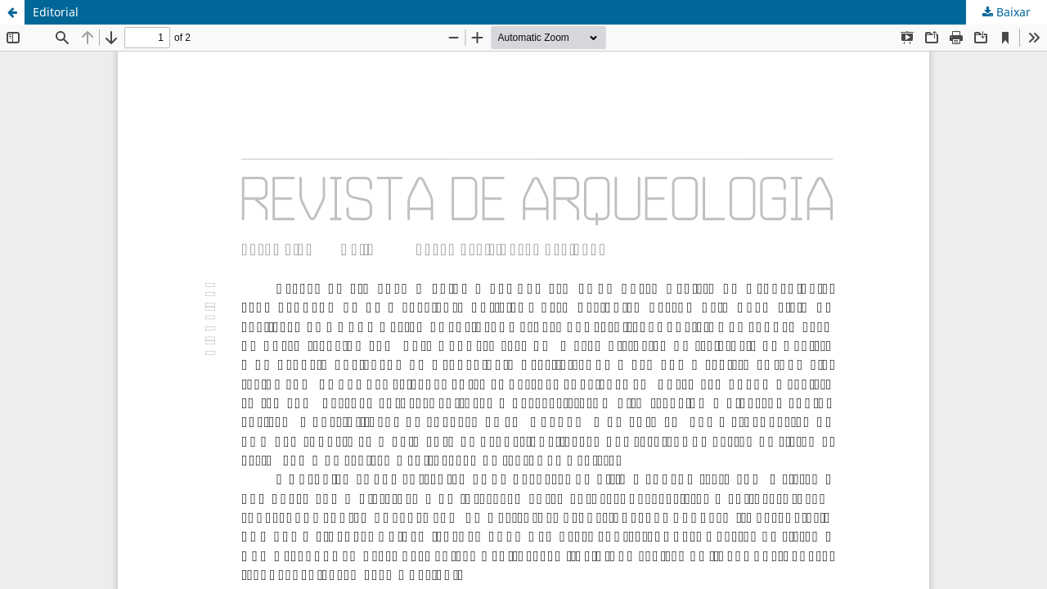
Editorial (56, 12)
